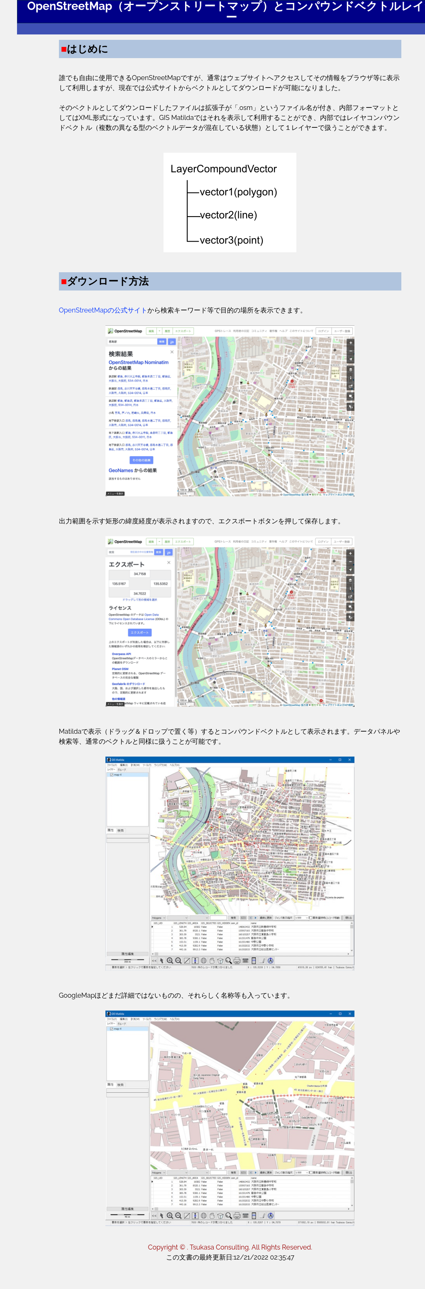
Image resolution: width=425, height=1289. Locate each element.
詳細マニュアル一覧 (58, 169)
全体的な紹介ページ (58, 186)
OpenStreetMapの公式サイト (151, 330)
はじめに (41, 70)
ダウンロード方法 (54, 86)
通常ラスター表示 (54, 113)
